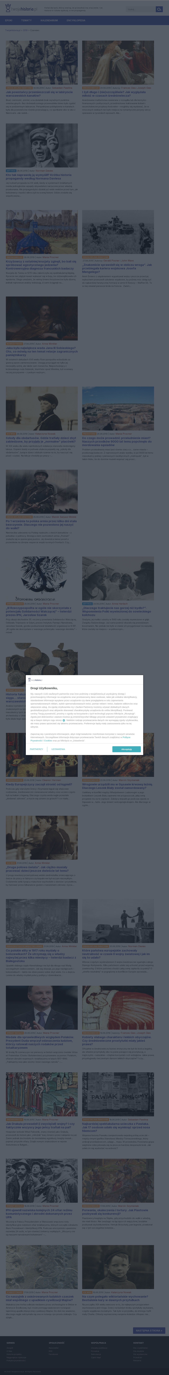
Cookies (48, 740)
